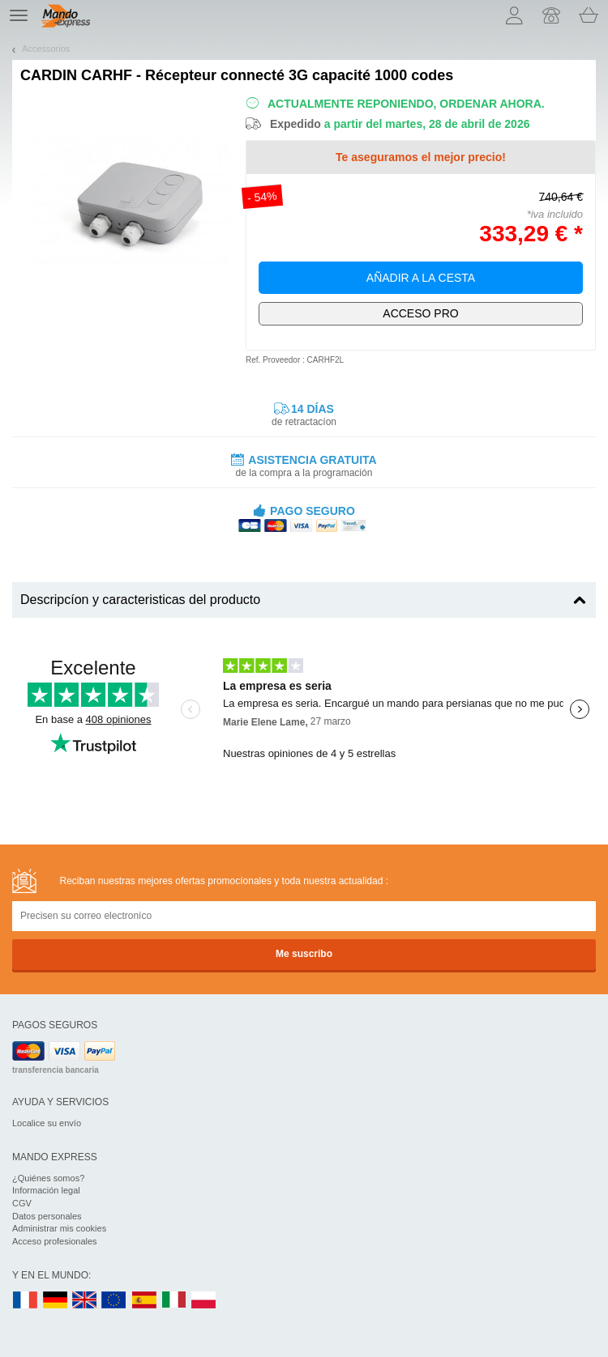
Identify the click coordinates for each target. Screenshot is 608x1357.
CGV (22, 1203)
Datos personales (47, 1216)
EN (114, 1301)
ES (144, 1301)
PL (204, 1301)
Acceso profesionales (54, 1241)
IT (174, 1301)
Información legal (46, 1190)
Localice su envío (46, 1123)
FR (25, 1301)
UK (85, 1301)
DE (55, 1301)
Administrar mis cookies (59, 1228)
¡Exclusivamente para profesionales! (420, 314)
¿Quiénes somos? (48, 1178)
